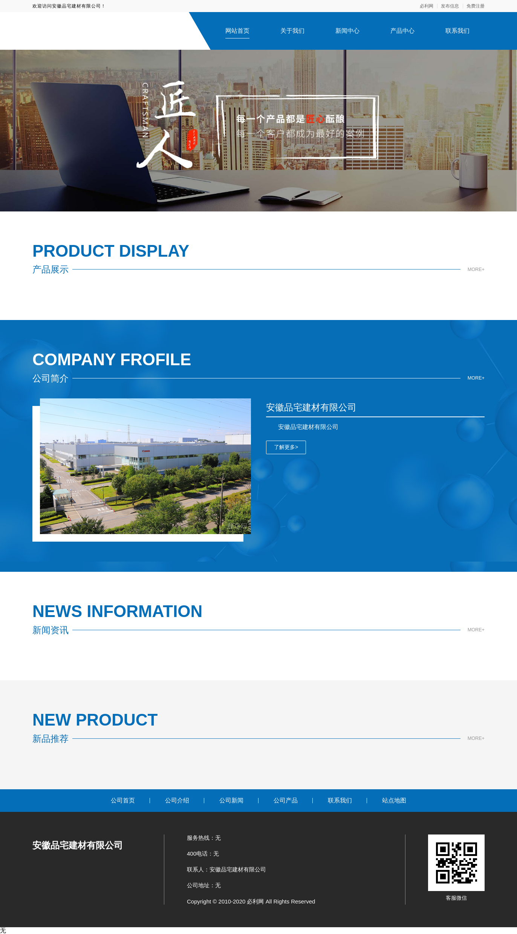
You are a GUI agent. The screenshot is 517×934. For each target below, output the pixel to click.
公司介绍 (177, 800)
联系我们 (457, 31)
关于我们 (292, 31)
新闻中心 (347, 31)
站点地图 (394, 800)
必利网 (426, 6)
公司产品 (286, 800)
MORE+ (475, 269)
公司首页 (123, 800)
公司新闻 (231, 800)
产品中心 (402, 31)
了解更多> (286, 447)
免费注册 (476, 6)
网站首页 (237, 31)
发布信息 (450, 6)
